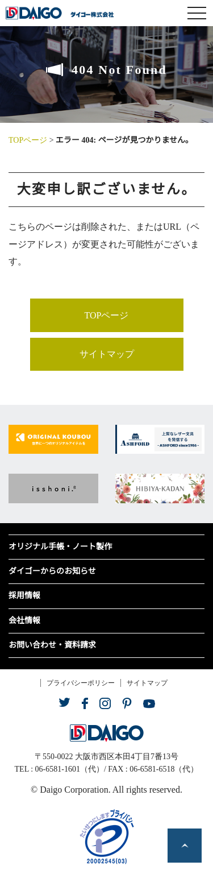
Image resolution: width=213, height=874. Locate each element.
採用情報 (24, 595)
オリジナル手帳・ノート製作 (60, 546)
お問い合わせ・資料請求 (52, 645)
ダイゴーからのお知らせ (52, 571)
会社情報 (24, 620)
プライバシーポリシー (81, 683)
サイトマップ (107, 354)
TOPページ (28, 140)
